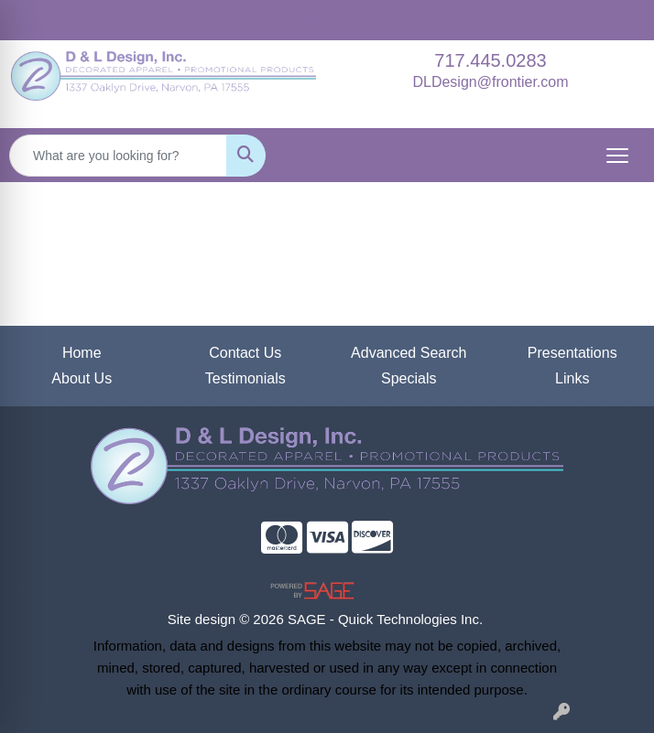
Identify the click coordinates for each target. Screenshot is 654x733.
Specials (408, 378)
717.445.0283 (490, 60)
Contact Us (245, 353)
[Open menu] (617, 155)
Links (572, 378)
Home (82, 353)
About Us (81, 378)
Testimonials (245, 378)
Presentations (572, 353)
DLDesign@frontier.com (490, 82)
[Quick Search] (118, 156)
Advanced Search (408, 353)
